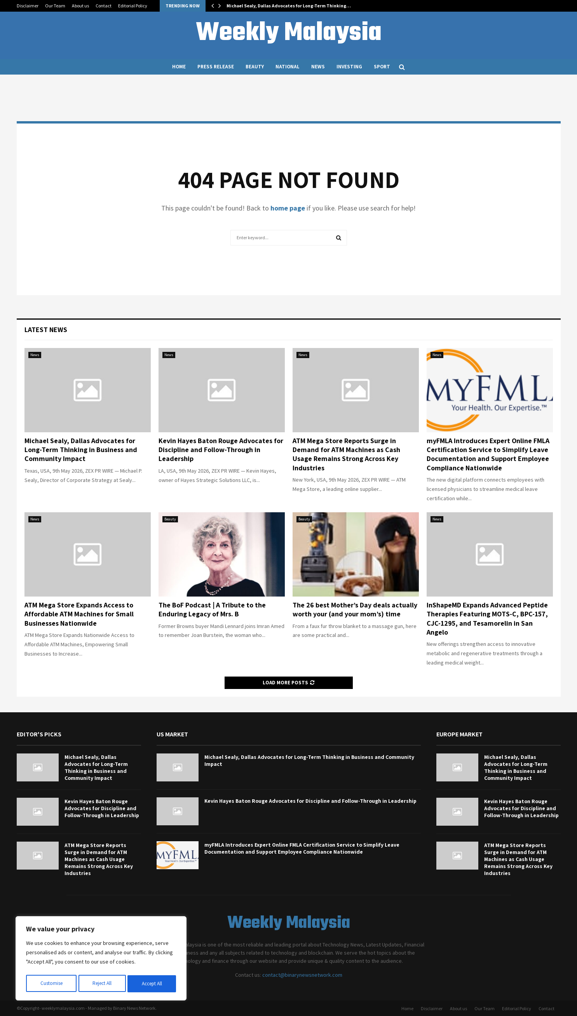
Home (179, 66)
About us (80, 6)
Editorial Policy (132, 6)
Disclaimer (27, 6)
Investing (349, 66)
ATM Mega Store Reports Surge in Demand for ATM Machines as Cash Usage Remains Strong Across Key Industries (346, 454)
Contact (104, 6)
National (287, 66)
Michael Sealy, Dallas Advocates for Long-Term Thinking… (289, 6)
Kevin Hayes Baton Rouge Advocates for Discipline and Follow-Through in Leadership (221, 449)
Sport (382, 66)
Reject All (102, 983)
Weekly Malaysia (289, 33)
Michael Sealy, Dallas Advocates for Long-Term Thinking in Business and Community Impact (80, 449)
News (318, 66)
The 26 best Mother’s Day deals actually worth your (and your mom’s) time (355, 609)
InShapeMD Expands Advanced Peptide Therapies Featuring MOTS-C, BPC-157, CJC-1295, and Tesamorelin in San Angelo (487, 618)
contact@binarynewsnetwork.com (302, 974)
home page (287, 208)
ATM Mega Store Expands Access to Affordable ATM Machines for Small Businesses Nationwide (79, 614)
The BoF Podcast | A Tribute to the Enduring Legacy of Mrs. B (212, 609)
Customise (50, 983)
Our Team (55, 6)
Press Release (215, 66)
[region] (101, 959)
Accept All (152, 983)
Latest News (45, 329)
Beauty (255, 66)
